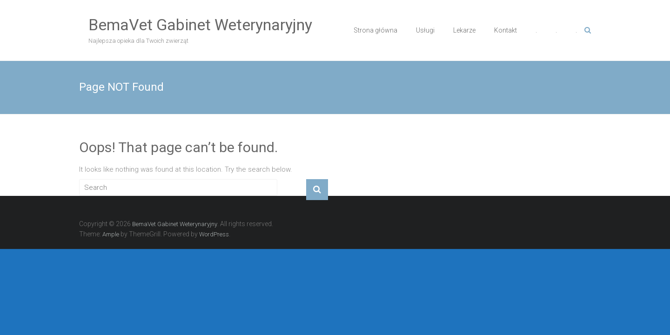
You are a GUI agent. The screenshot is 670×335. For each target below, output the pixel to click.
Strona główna (375, 30)
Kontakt (505, 30)
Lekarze (464, 30)
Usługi (425, 30)
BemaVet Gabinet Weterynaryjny (200, 24)
